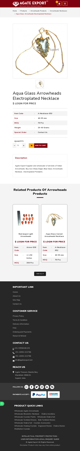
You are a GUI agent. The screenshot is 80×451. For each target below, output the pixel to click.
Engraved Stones (45, 426)
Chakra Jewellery (48, 414)
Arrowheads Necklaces (58, 11)
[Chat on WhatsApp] (2, 404)
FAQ (14, 328)
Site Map (16, 300)
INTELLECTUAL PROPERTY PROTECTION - (40, 436)
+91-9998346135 (22, 348)
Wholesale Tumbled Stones (25, 420)
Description (21, 157)
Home (15, 11)
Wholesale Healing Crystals (25, 426)
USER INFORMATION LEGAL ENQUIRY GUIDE (40, 439)
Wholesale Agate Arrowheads (26, 411)
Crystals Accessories (42, 423)
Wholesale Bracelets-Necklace (26, 414)
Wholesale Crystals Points (25, 417)
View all (40, 274)
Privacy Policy (18, 316)
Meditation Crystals (22, 429)
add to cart (37, 145)
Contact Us (42, 132)
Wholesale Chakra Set (46, 417)
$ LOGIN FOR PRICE (24, 103)
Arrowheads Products (39, 11)
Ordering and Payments (22, 332)
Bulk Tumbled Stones (46, 420)
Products (23, 11)
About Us (16, 296)
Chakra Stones (59, 426)
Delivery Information (21, 324)
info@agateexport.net (23, 360)
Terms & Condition (20, 320)
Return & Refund (19, 336)
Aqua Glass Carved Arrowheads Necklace (54, 235)
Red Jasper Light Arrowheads (26, 235)
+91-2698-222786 (23, 352)
